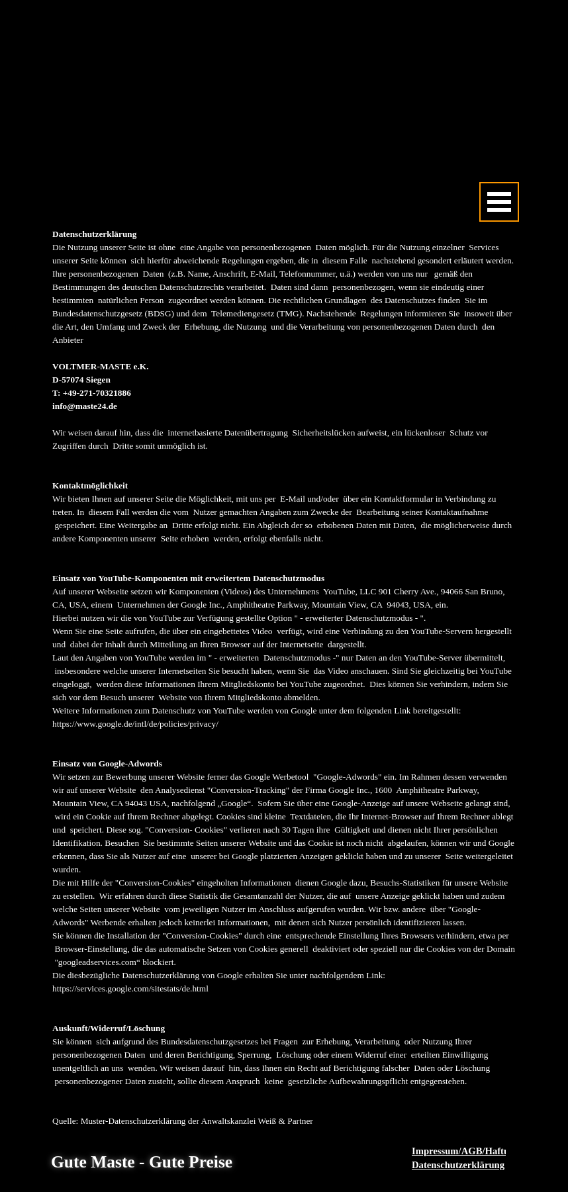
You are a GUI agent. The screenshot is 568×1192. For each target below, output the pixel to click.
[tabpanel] (284, 678)
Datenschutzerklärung (458, 1165)
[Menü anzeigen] (499, 202)
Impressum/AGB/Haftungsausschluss (489, 1151)
